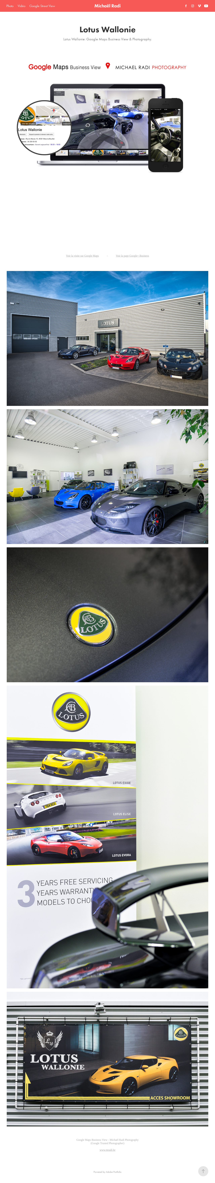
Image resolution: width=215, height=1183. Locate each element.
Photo (9, 6)
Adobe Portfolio (113, 1171)
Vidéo (21, 6)
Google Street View (42, 6)
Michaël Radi (107, 6)
